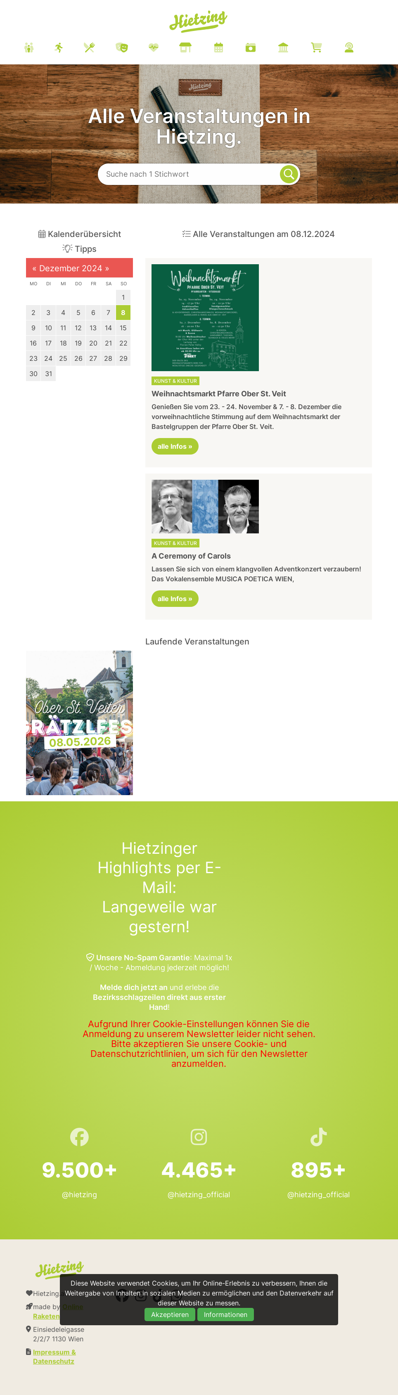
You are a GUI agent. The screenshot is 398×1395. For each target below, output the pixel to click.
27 (93, 358)
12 (78, 328)
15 (123, 328)
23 (33, 358)
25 (63, 358)
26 (78, 358)
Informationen (225, 1314)
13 (93, 328)
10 (48, 328)
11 (63, 328)
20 (93, 343)
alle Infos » (175, 446)
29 (123, 358)
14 (108, 328)
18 (63, 343)
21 (108, 343)
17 (48, 343)
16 (33, 343)
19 (78, 343)
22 (123, 343)
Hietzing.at (199, 21)
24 (48, 358)
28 (108, 358)
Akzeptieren (170, 1314)
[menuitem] (199, 49)
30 (33, 373)
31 (48, 373)
